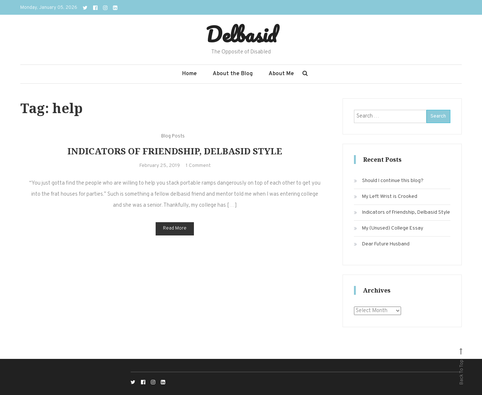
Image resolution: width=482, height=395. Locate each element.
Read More (175, 228)
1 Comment (198, 165)
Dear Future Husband (386, 244)
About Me (281, 73)
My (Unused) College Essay (392, 228)
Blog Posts (173, 136)
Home (189, 73)
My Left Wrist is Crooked (389, 196)
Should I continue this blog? (392, 181)
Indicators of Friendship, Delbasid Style (174, 151)
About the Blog (233, 73)
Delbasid (241, 34)
